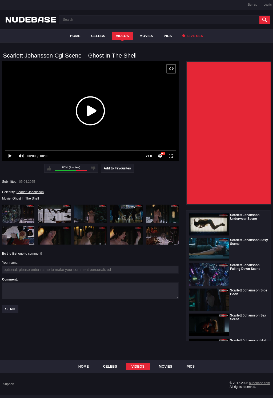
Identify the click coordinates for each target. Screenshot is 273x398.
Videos (122, 36)
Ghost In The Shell (25, 198)
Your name (10, 263)
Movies (146, 36)
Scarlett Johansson (30, 192)
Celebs (98, 36)
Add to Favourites (117, 168)
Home (75, 36)
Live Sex (192, 36)
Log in (268, 4)
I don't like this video (93, 168)
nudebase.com (259, 383)
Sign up (252, 4)
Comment (9, 279)
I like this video (49, 168)
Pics (168, 36)
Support (8, 384)
